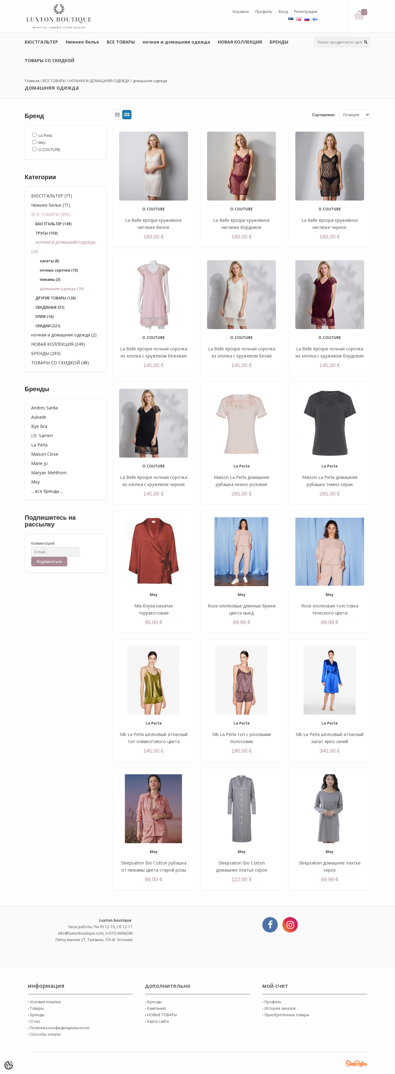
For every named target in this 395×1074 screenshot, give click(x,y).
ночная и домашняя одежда (176, 42)
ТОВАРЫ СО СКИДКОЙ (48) (60, 363)
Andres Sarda (44, 408)
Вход (283, 11)
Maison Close (44, 454)
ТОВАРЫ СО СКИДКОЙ (49, 60)
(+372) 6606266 (119, 933)
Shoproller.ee (356, 1063)
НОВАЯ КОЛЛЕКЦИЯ (240, 42)
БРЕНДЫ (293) (45, 353)
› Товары (36, 1008)
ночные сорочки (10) (59, 270)
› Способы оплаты (44, 1034)
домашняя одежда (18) (62, 288)
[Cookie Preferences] (8, 1065)
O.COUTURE (153, 209)
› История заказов (278, 1008)
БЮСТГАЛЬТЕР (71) (51, 196)
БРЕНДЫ (279, 42)
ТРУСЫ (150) (46, 233)
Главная (32, 80)
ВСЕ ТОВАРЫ (121, 42)
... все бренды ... (47, 491)
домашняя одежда (150, 80)
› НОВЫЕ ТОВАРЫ (161, 1014)
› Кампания (155, 1008)
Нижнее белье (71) (50, 205)
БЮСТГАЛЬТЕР (41, 42)
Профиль (263, 11)
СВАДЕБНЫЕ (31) (49, 307)
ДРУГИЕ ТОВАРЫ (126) (55, 298)
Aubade (38, 417)
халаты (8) (49, 261)
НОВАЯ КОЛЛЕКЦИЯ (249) (58, 344)
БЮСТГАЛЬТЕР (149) (53, 223)
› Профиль (271, 1001)
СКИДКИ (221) (47, 325)
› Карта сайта (157, 1021)
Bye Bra (39, 426)
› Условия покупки (44, 1001)
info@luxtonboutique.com (81, 933)
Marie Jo (39, 463)
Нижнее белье (82, 42)
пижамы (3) (50, 279)
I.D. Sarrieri (42, 435)
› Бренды (36, 1014)
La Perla (39, 445)
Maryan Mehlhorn (49, 473)
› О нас (34, 1021)
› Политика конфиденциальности (58, 1027)
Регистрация (305, 11)
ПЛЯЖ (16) (44, 316)
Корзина (241, 11)
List (117, 115)
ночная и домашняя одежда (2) (64, 335)
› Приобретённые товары (285, 1014)
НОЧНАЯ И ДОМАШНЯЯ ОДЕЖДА (99, 80)
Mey (35, 482)
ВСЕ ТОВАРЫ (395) (51, 214)
